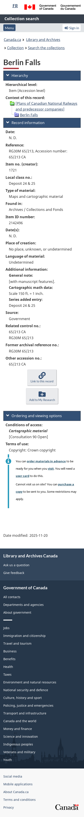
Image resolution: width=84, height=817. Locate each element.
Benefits (9, 659)
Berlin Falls (29, 115)
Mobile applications (18, 784)
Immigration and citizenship (24, 636)
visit (51, 469)
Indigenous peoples (18, 744)
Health (8, 667)
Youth (7, 760)
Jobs (6, 628)
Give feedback (13, 573)
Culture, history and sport (22, 698)
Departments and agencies (23, 605)
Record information (25, 122)
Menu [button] (9, 28)
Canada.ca (12, 39)
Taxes (7, 674)
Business (10, 651)
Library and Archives (43, 39)
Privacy (8, 807)
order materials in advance (46, 461)
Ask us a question (16, 565)
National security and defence (25, 690)
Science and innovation (20, 736)
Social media (12, 776)
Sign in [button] (71, 28)
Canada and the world (19, 721)
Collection (15, 47)
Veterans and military (19, 752)
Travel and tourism (17, 643)
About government (17, 612)
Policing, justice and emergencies (28, 705)
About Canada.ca (16, 792)
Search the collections (46, 47)
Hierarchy (17, 75)
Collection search (21, 18)
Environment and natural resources (29, 682)
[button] (42, 378)
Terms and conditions (19, 800)
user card (22, 476)
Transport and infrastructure (24, 713)
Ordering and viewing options (34, 415)
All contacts (11, 597)
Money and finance (17, 729)
